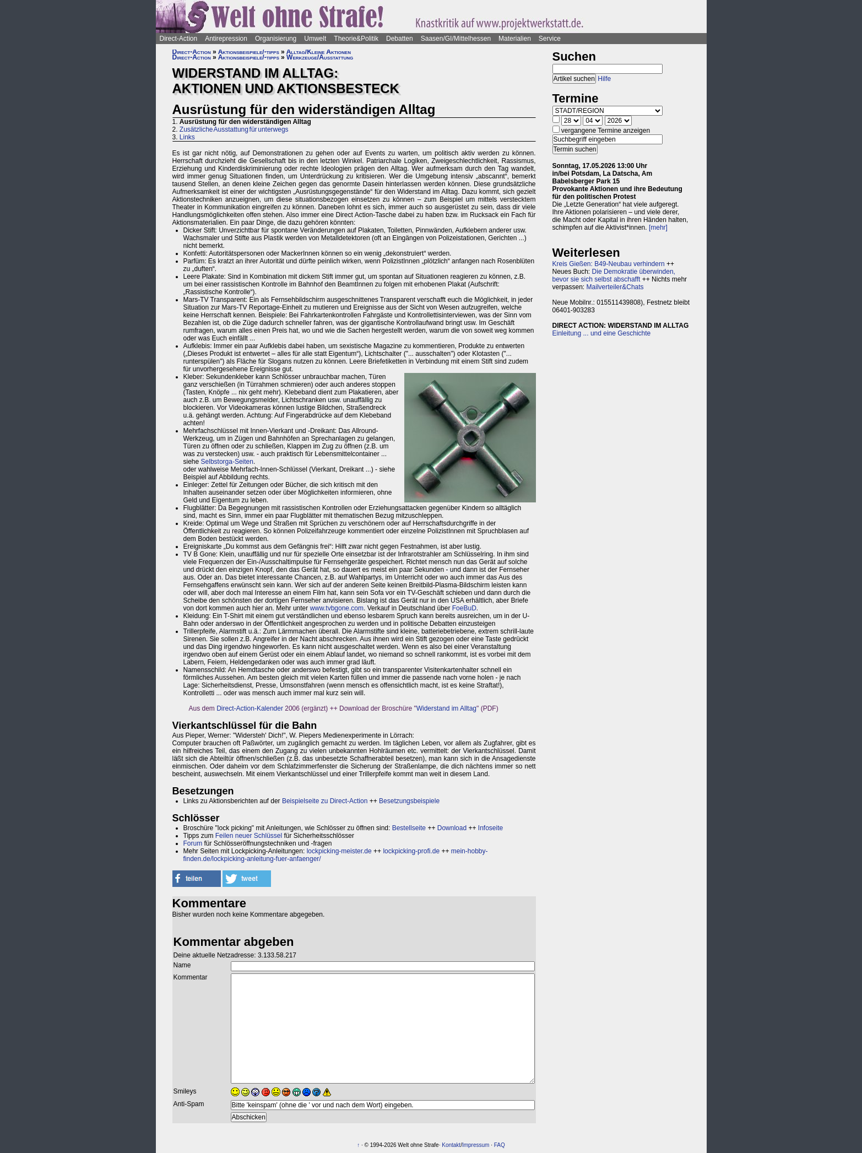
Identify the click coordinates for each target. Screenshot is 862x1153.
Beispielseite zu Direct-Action (324, 801)
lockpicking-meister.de (339, 851)
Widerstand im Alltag (446, 708)
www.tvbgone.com (337, 608)
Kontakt (451, 1145)
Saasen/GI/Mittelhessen (456, 38)
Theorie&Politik (356, 38)
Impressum (475, 1145)
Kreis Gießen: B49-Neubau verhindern (608, 264)
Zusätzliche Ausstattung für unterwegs (234, 129)
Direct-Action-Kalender (249, 708)
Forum (193, 843)
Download (452, 828)
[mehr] (658, 227)
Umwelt (315, 38)
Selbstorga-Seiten (227, 461)
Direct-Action (179, 38)
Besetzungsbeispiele (409, 801)
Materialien (514, 38)
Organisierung (275, 38)
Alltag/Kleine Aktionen (318, 52)
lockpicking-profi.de (411, 851)
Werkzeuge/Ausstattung (319, 57)
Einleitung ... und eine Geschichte (601, 333)
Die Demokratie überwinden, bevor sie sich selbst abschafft (613, 275)
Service (550, 38)
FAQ (499, 1145)
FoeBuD (464, 608)
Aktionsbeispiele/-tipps (248, 52)
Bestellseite (409, 828)
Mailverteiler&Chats (615, 287)
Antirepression (226, 38)
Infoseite (490, 828)
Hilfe (604, 79)
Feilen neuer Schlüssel (248, 836)
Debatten (399, 38)
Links (187, 137)
